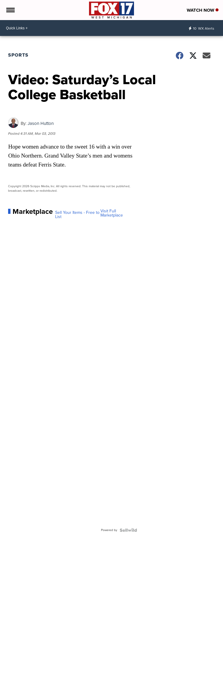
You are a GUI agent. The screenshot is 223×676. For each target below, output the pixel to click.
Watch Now (203, 10)
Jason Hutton (41, 123)
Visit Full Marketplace (111, 213)
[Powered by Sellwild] (128, 530)
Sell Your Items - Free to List (77, 215)
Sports (18, 55)
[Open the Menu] (10, 10)
